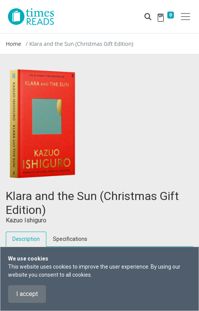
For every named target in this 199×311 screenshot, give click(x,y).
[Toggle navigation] (185, 16)
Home (13, 43)
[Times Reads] (34, 16)
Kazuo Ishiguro (26, 220)
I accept (27, 294)
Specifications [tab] (70, 239)
